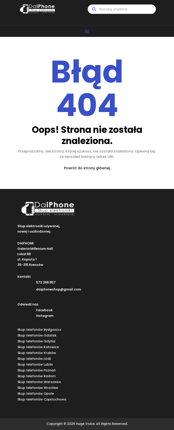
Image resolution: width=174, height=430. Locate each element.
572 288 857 (46, 282)
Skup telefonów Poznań (36, 370)
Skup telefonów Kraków (36, 353)
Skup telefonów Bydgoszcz (39, 329)
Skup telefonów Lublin (35, 364)
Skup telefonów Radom (36, 376)
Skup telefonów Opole (35, 393)
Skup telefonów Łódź (34, 358)
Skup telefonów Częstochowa (41, 399)
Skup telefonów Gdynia (36, 341)
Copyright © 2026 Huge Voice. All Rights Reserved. (87, 424)
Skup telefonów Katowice (38, 347)
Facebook (44, 310)
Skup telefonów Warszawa (39, 382)
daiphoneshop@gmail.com (58, 289)
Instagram (45, 315)
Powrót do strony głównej (87, 168)
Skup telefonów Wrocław (37, 388)
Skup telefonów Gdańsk (36, 335)
